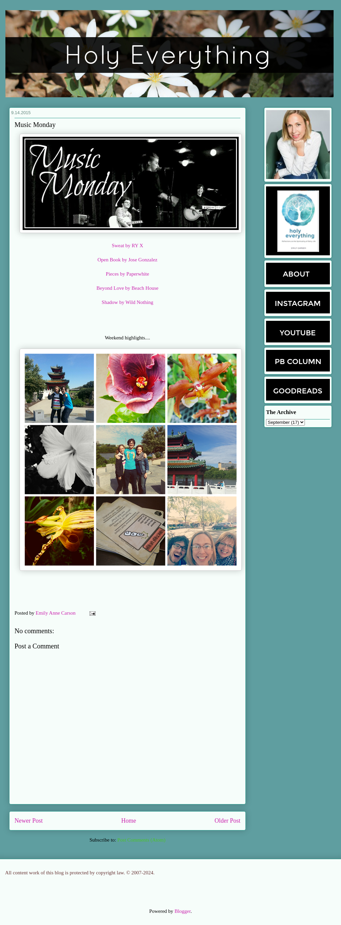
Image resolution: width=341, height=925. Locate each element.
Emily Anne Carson (56, 613)
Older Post (228, 820)
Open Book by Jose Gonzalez (127, 259)
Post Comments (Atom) (141, 840)
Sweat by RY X (127, 245)
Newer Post (29, 820)
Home (128, 820)
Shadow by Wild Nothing (127, 302)
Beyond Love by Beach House (127, 288)
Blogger (183, 911)
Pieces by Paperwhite (127, 274)
